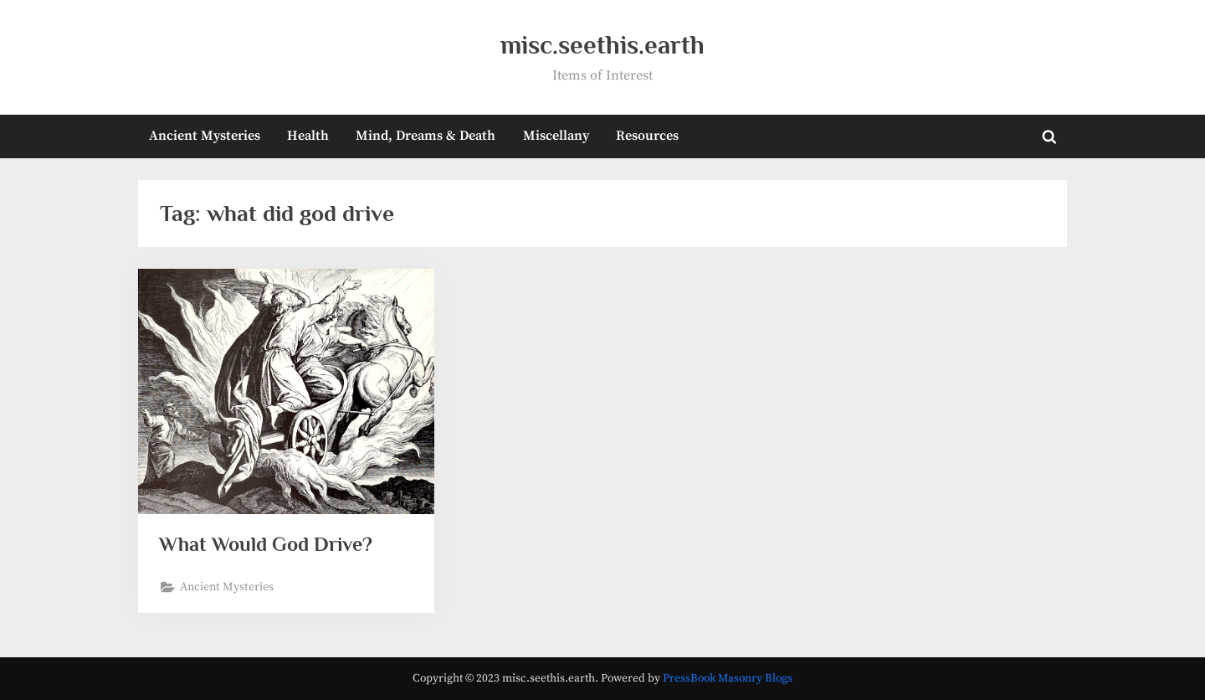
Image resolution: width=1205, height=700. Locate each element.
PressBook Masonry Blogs (727, 679)
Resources (647, 135)
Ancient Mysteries (204, 135)
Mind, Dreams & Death (425, 135)
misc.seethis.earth (602, 44)
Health (308, 135)
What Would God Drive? (269, 544)
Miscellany (556, 135)
